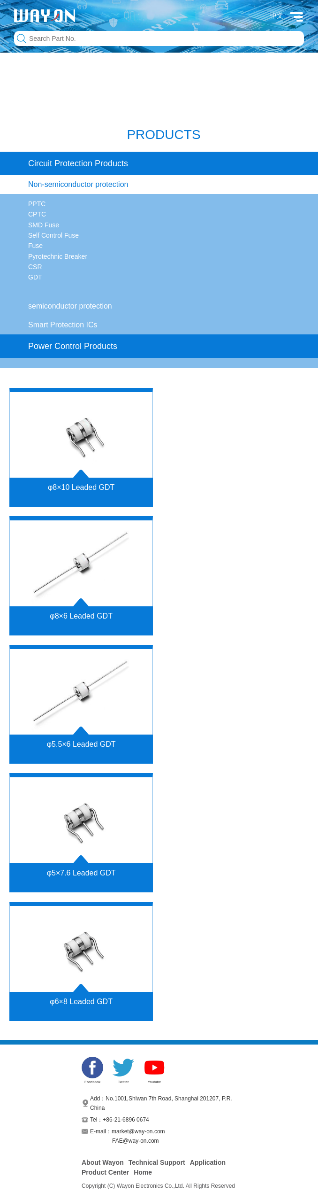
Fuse (35, 245)
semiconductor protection (70, 306)
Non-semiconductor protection (78, 184)
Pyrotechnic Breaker (57, 256)
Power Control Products (72, 346)
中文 (276, 15)
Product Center (105, 1172)
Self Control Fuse (53, 235)
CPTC (37, 214)
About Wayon (103, 1162)
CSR (35, 267)
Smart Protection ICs (63, 325)
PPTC (36, 204)
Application (208, 1162)
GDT (35, 277)
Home (143, 1172)
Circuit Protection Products (78, 163)
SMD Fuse (43, 225)
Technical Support (157, 1162)
